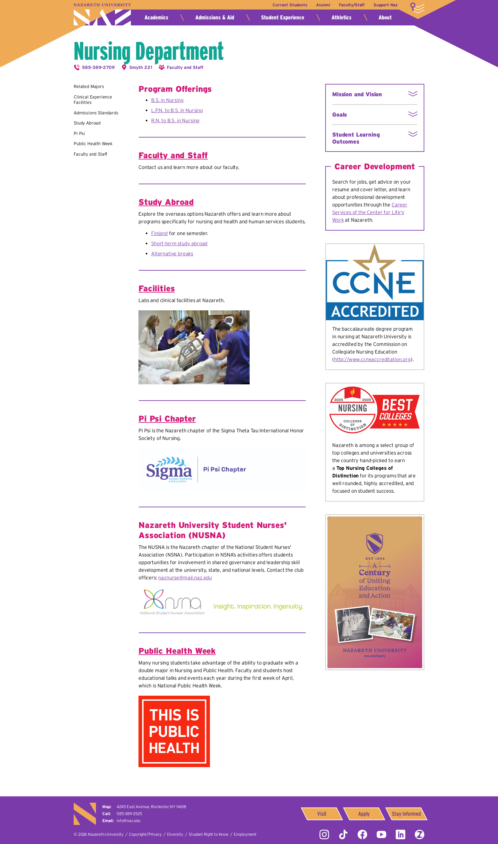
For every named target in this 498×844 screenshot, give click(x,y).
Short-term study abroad (179, 243)
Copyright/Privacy (145, 834)
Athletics (342, 17)
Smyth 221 (140, 67)
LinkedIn (400, 834)
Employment (245, 834)
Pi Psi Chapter (167, 418)
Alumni (322, 5)
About (385, 17)
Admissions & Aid (214, 17)
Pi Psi (79, 133)
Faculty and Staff (185, 67)
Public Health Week (93, 143)
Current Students (288, 5)
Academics (156, 17)
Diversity (175, 834)
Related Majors (89, 86)
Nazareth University (102, 14)
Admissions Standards (96, 112)
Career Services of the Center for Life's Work (369, 212)
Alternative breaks (172, 253)
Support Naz (386, 5)
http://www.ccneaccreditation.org (372, 359)
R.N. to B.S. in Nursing (175, 120)
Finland (159, 233)
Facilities (156, 288)
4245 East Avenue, (151, 806)
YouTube (381, 834)
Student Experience (282, 17)
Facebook (362, 834)
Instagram (324, 834)
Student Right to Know (208, 834)
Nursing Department (149, 51)
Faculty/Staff (351, 5)
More (417, 8)
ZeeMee (419, 834)
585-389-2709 (98, 67)
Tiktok (343, 834)
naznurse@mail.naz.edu (185, 577)
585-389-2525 (129, 813)
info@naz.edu (128, 820)
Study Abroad (87, 122)
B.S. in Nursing (167, 100)
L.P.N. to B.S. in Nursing (177, 110)
